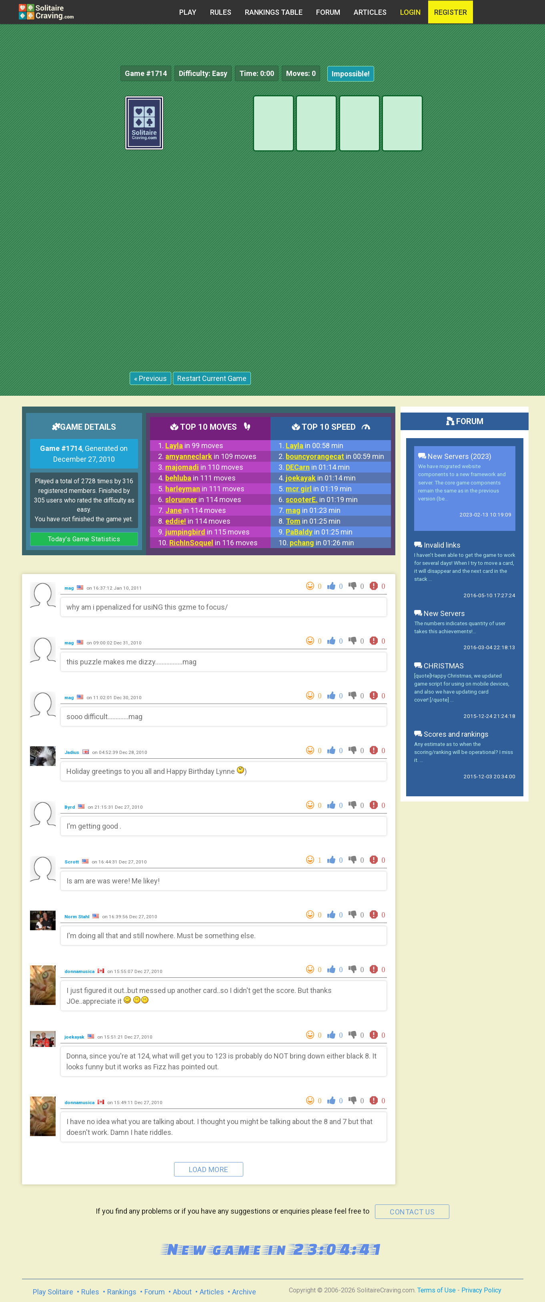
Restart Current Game (211, 378)
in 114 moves (203, 499)
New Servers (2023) (454, 456)
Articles (370, 12)
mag (69, 588)
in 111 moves (200, 478)
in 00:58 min (314, 445)
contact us (412, 1212)
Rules (220, 12)
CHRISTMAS (439, 666)
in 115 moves (207, 532)
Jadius (72, 752)
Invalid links (437, 545)
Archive (244, 1292)
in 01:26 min (322, 542)
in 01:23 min (313, 510)
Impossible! (351, 74)
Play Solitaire (53, 1292)
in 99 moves (194, 445)
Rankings (121, 1292)
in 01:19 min (319, 489)
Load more (208, 1169)
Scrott (72, 862)
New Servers (439, 613)
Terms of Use (436, 1290)
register (450, 12)
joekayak (75, 1037)
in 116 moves (213, 542)
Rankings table (274, 12)
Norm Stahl (77, 916)
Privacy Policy (481, 1290)
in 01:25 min (313, 521)
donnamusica (80, 971)
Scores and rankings (451, 734)
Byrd (70, 807)
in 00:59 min (335, 456)
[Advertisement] (485, 216)
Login (410, 12)
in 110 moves (204, 467)
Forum (328, 12)
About (182, 1292)
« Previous (150, 378)
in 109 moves (210, 456)
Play (187, 12)
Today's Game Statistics (84, 539)
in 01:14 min (318, 467)
